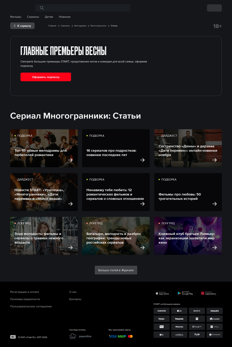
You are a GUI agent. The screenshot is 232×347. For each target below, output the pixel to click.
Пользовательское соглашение (31, 306)
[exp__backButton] (22, 25)
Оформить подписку (45, 77)
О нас (73, 291)
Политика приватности (25, 299)
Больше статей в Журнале (116, 270)
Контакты (75, 299)
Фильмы (15, 16)
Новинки (65, 16)
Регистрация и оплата (24, 291)
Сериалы (33, 16)
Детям (49, 16)
